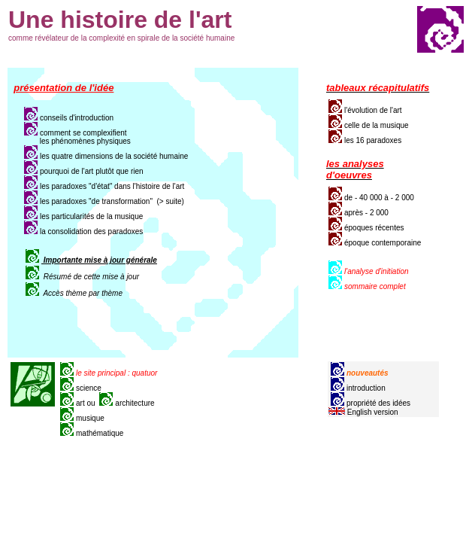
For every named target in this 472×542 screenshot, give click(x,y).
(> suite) (170, 201)
